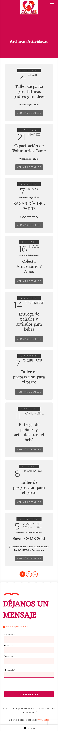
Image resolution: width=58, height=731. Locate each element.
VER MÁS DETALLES (29, 113)
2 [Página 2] (29, 574)
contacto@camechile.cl (17, 626)
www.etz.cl (43, 719)
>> (35, 574)
